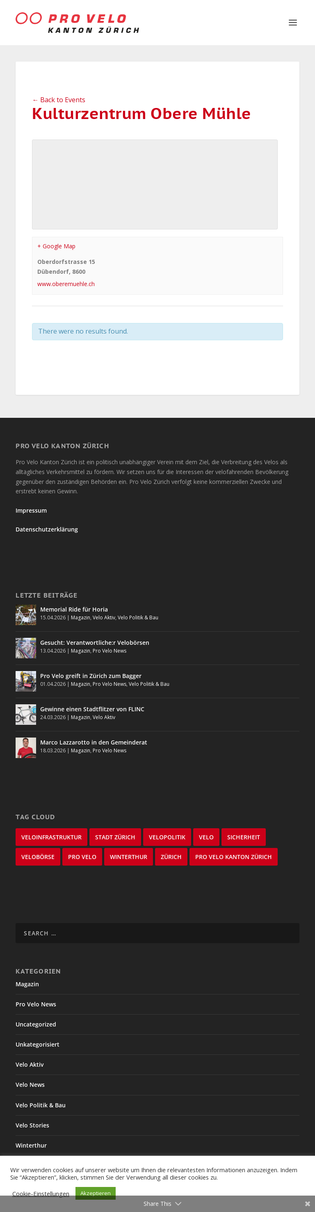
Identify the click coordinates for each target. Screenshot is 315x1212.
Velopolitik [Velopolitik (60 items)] (167, 837)
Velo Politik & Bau (138, 617)
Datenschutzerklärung (47, 529)
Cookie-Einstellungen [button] (40, 1193)
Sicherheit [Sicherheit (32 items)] (243, 837)
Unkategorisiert (37, 1044)
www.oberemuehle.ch (66, 284)
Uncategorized (36, 1024)
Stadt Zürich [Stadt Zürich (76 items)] (115, 837)
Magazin (80, 617)
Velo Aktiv (104, 617)
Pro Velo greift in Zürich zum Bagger (91, 676)
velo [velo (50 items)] (206, 837)
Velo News (30, 1084)
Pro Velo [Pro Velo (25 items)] (82, 857)
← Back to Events (58, 99)
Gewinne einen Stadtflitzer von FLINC (92, 709)
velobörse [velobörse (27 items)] (38, 857)
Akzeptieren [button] (95, 1193)
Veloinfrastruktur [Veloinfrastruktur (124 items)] (51, 837)
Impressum (31, 510)
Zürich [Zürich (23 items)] (171, 857)
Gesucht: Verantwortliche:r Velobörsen (94, 642)
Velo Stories (32, 1125)
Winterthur (31, 1145)
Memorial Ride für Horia (74, 609)
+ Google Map (56, 246)
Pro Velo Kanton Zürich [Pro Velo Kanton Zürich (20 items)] (233, 857)
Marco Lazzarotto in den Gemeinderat (93, 742)
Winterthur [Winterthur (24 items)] (128, 857)
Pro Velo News (109, 650)
